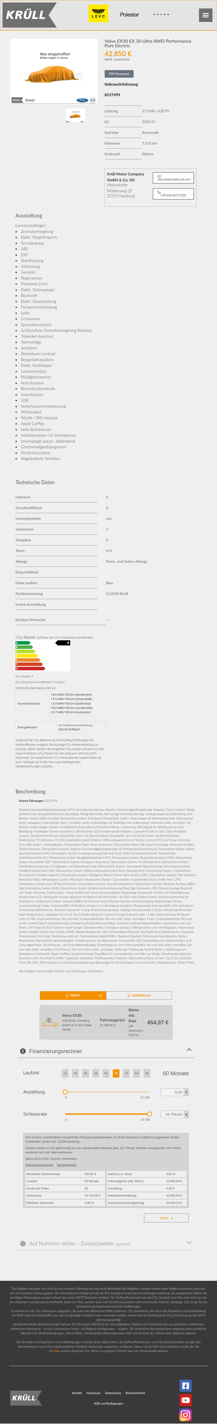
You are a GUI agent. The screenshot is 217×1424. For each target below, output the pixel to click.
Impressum (94, 1393)
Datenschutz (113, 1393)
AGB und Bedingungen (108, 1404)
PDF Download (119, 74)
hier (57, 1351)
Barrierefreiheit (135, 1393)
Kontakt (77, 1393)
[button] (205, 15)
